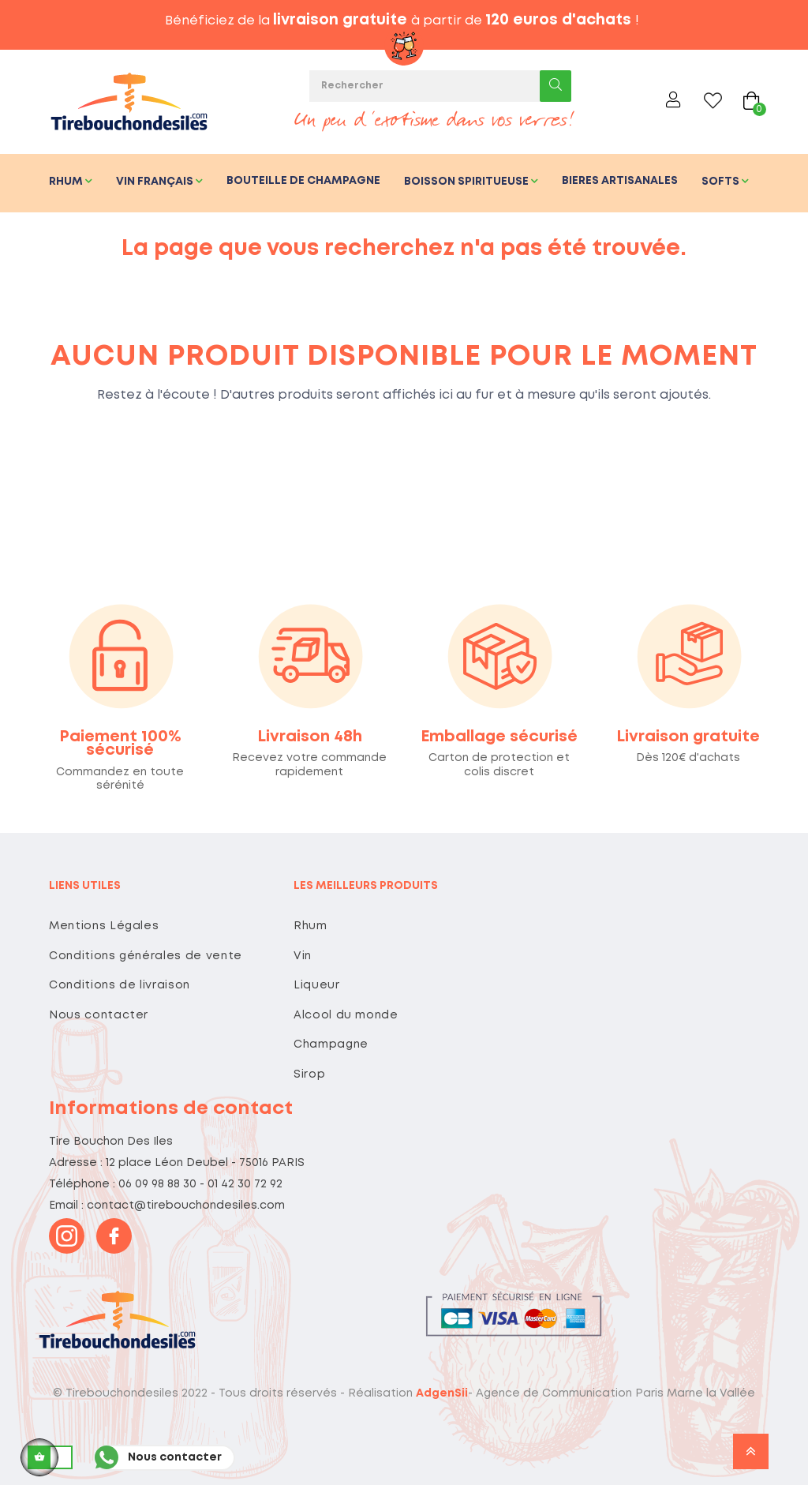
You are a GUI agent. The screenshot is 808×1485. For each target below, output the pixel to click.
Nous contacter (98, 1015)
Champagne (331, 1044)
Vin (303, 956)
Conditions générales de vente (145, 956)
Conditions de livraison (119, 985)
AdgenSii (442, 1393)
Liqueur (317, 985)
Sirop (309, 1074)
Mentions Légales (104, 926)
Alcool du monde (346, 1015)
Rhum (310, 926)
